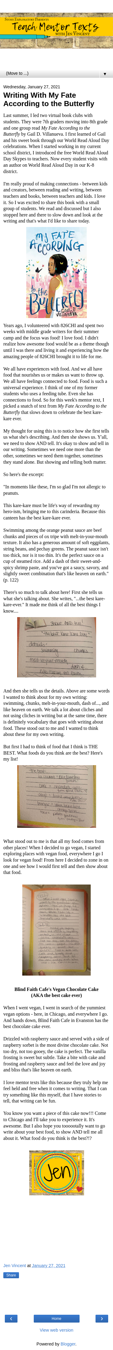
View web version (57, 1330)
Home (56, 1319)
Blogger (68, 1344)
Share (11, 1275)
